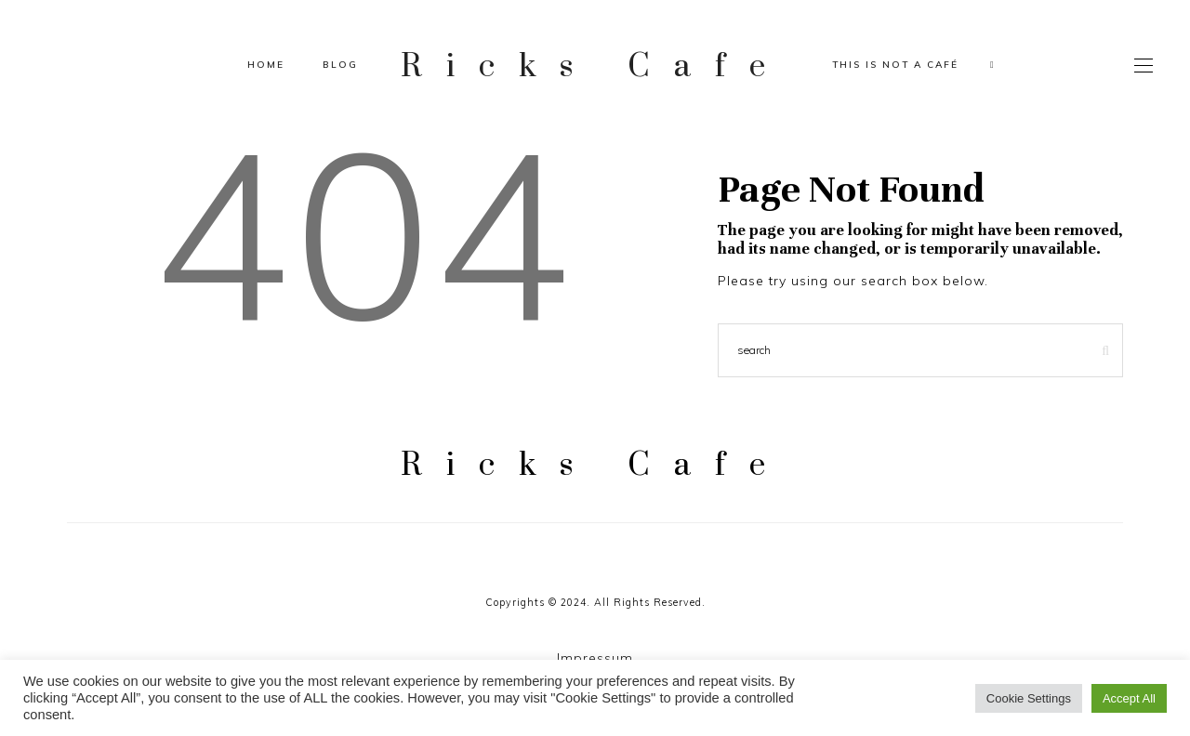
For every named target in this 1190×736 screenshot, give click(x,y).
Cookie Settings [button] (1028, 698)
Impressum (595, 658)
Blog (340, 65)
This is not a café (895, 65)
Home (265, 65)
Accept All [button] (1129, 698)
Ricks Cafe (595, 64)
